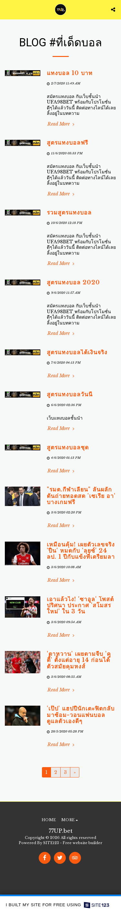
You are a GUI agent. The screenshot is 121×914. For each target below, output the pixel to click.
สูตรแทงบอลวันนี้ (70, 394)
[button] (7, 9)
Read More (61, 124)
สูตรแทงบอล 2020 (73, 282)
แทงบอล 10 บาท (70, 73)
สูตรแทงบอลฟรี (67, 142)
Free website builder (82, 843)
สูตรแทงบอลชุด (68, 447)
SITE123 (51, 843)
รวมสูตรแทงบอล (69, 212)
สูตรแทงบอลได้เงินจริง (77, 352)
